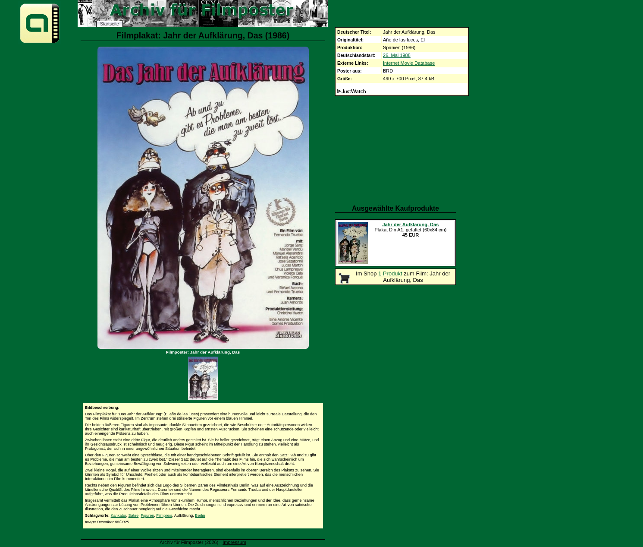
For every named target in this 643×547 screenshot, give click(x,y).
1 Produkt (390, 273)
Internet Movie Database (409, 63)
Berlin (200, 515)
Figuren (147, 515)
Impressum (234, 542)
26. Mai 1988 (397, 55)
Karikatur (118, 515)
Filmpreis (164, 515)
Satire (134, 515)
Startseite (109, 24)
